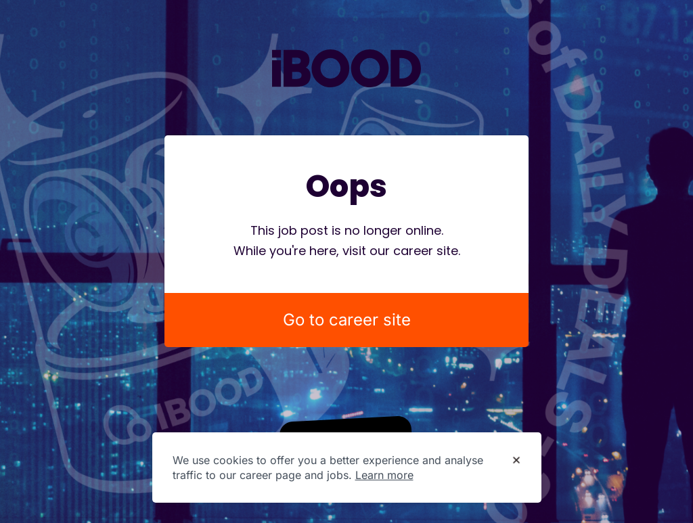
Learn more (384, 475)
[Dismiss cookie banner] (516, 460)
